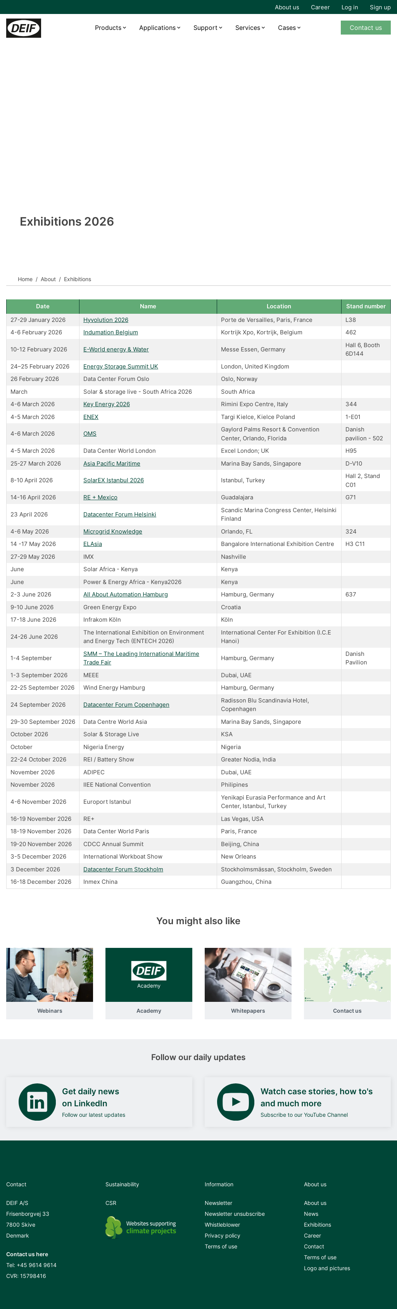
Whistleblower (222, 1224)
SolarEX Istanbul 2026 (113, 480)
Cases (287, 27)
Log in (350, 7)
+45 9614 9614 (37, 1265)
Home (25, 279)
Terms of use (221, 1246)
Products (108, 27)
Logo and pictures (327, 1268)
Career (320, 7)
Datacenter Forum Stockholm (123, 869)
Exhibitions (317, 1224)
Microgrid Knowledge (112, 531)
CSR (110, 1202)
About (48, 279)
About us (287, 7)
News (311, 1213)
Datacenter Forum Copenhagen (126, 704)
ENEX (90, 417)
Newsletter (218, 1202)
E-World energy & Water (116, 349)
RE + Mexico (100, 497)
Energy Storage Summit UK (120, 366)
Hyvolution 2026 (105, 319)
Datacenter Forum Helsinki (119, 514)
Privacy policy (222, 1235)
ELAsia (92, 544)
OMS (90, 433)
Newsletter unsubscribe (235, 1213)
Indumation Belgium (110, 332)
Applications (157, 27)
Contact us (366, 27)
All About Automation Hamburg (125, 594)
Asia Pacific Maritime (111, 463)
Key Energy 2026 (106, 404)
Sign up (380, 7)
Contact (314, 1246)
